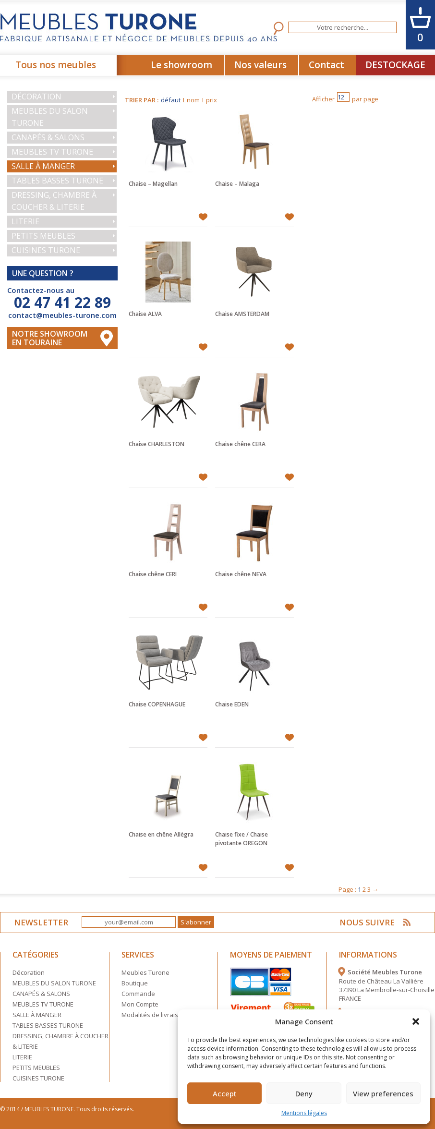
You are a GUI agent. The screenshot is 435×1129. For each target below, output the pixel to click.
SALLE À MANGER (43, 166)
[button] (416, 1021)
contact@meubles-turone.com (62, 315)
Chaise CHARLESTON (156, 444)
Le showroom (181, 65)
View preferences (383, 1093)
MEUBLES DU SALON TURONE (50, 117)
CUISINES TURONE (46, 250)
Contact (326, 65)
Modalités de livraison (153, 1014)
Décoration (36, 96)
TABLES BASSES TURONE (57, 180)
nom (193, 100)
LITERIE (25, 221)
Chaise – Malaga (237, 184)
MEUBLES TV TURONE (52, 151)
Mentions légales (304, 1113)
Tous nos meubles (55, 65)
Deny (304, 1093)
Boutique (134, 983)
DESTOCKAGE (395, 65)
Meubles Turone (145, 972)
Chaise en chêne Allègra (161, 834)
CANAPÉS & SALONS (48, 137)
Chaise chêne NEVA (240, 574)
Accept (225, 1093)
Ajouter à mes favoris (202, 217)
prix (211, 100)
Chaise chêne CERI (153, 574)
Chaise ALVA (145, 314)
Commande (138, 993)
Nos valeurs (260, 65)
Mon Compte (139, 1004)
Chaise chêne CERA (240, 444)
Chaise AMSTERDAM (242, 314)
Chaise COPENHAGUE (157, 704)
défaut (171, 100)
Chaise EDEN (232, 704)
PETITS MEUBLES (43, 236)
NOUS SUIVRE (367, 922)
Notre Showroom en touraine (49, 338)
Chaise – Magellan (153, 184)
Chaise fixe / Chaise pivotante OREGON (241, 838)
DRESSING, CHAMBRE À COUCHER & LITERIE (54, 201)
